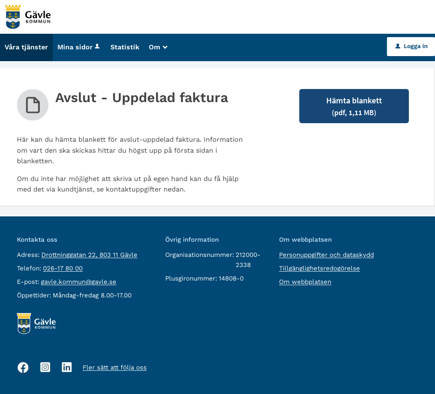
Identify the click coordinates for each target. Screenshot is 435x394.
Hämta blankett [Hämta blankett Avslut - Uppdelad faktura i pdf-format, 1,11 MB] (354, 106)
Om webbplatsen (305, 282)
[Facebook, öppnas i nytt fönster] (23, 367)
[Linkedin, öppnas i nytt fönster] (66, 367)
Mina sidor (79, 47)
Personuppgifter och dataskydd (326, 255)
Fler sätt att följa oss (115, 367)
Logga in (411, 46)
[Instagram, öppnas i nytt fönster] (45, 367)
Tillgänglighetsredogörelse (319, 268)
